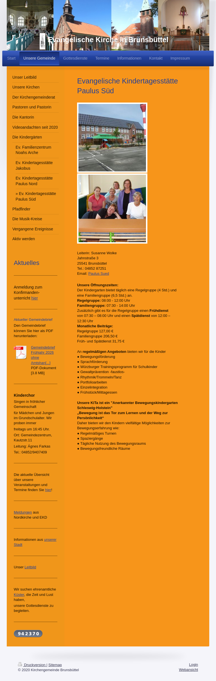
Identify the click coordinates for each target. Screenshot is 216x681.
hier (34, 298)
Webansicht (188, 670)
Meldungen (23, 512)
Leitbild (30, 567)
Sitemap (55, 665)
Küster (19, 595)
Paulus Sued (98, 273)
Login (193, 664)
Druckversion (32, 665)
